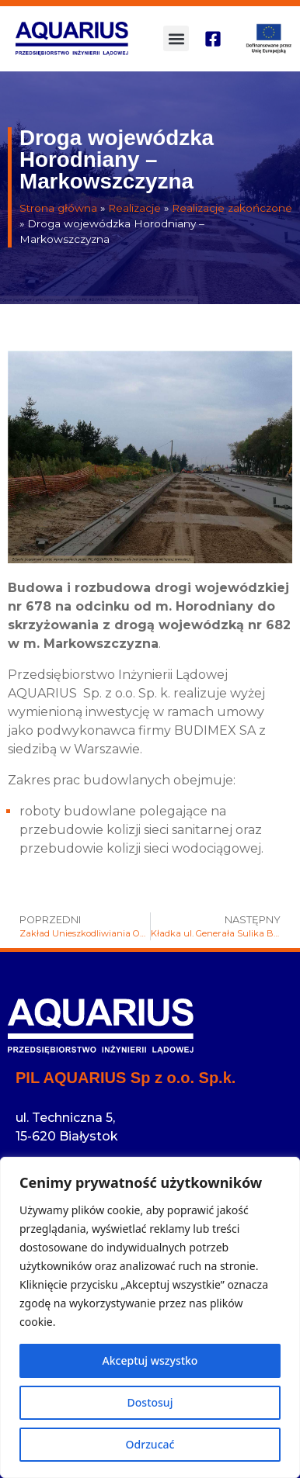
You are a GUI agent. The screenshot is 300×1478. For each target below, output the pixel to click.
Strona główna (58, 208)
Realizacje (134, 208)
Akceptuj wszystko (150, 1360)
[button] (176, 38)
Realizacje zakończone (232, 208)
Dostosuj (150, 1402)
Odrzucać (150, 1444)
